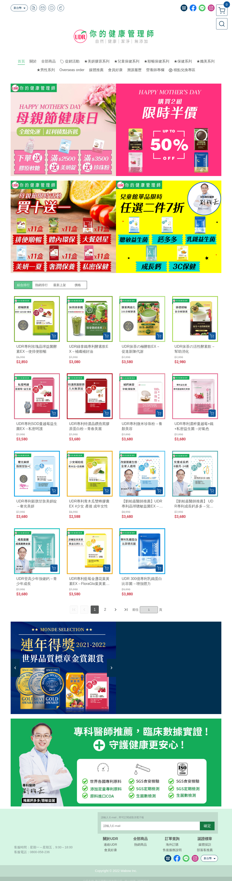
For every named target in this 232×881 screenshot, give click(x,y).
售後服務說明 (172, 850)
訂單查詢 (172, 839)
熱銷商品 (140, 844)
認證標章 (205, 839)
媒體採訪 (204, 844)
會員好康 (110, 850)
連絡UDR (110, 844)
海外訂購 (172, 844)
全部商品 (140, 839)
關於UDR (110, 839)
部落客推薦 (205, 850)
